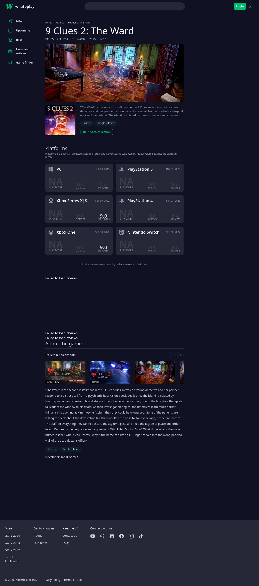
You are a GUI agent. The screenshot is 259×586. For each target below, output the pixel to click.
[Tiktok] (140, 536)
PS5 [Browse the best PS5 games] (52, 39)
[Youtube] (92, 536)
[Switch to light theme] (251, 6)
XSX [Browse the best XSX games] (59, 39)
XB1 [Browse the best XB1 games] (72, 39)
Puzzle (87, 123)
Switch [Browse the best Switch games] (80, 39)
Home (48, 22)
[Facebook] (121, 536)
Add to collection (97, 132)
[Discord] (112, 536)
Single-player (106, 123)
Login (240, 6)
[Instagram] (131, 536)
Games (60, 22)
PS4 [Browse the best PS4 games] (65, 39)
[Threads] (102, 536)
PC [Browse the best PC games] (47, 39)
